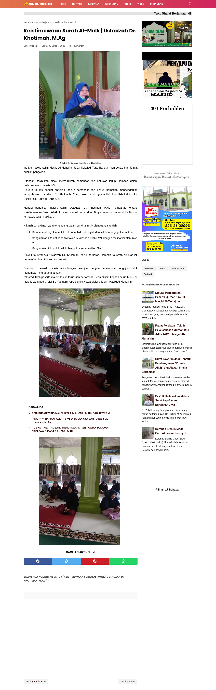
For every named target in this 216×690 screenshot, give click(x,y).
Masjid (163, 268)
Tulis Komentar (76, 46)
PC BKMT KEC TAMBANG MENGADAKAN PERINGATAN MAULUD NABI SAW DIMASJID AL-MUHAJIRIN (70, 429)
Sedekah (148, 274)
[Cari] (190, 5)
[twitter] (66, 561)
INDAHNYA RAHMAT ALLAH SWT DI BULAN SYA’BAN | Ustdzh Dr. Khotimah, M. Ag (70, 420)
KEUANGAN (111, 4)
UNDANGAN (156, 4)
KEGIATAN (94, 4)
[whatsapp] (123, 561)
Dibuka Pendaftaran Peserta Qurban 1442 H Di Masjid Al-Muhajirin (171, 297)
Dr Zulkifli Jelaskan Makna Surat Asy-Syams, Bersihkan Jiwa (172, 400)
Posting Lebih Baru (36, 681)
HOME (63, 4)
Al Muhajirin (149, 268)
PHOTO (128, 4)
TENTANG (77, 4)
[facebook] (38, 561)
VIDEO (140, 4)
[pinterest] (95, 561)
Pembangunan (178, 268)
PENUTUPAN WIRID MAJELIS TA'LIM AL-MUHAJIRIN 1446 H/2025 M (71, 413)
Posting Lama (127, 681)
